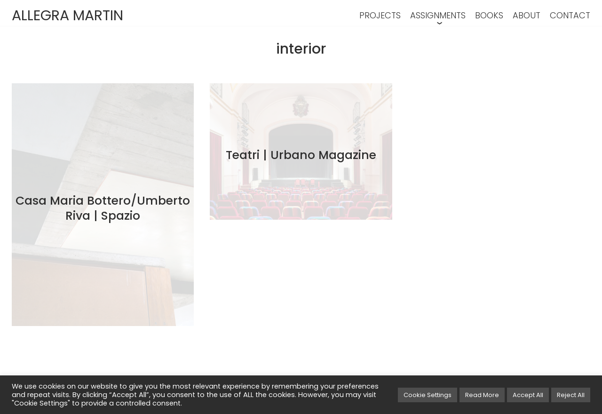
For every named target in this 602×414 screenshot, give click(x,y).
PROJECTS (380, 15)
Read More (482, 394)
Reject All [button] (571, 394)
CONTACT (570, 15)
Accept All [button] (528, 394)
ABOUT (526, 15)
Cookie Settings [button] (428, 394)
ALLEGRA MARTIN (67, 15)
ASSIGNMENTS (438, 15)
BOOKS (489, 15)
